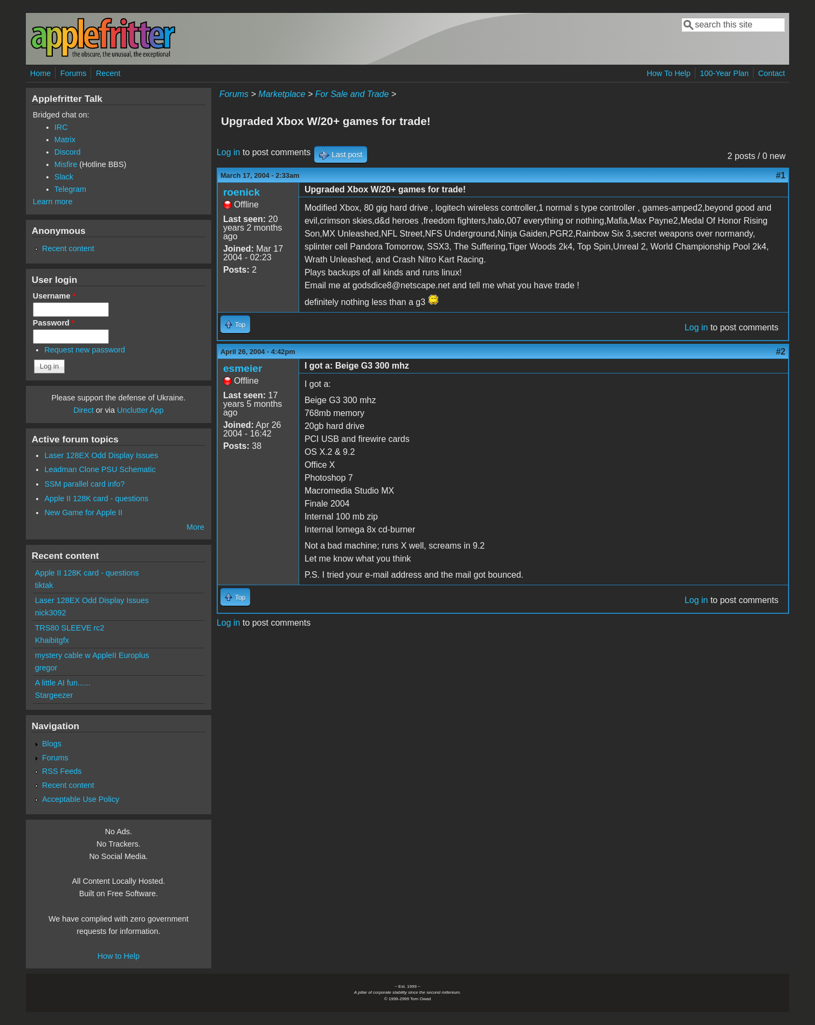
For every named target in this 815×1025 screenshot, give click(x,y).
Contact (771, 73)
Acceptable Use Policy (80, 799)
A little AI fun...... (63, 682)
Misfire (65, 164)
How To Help (668, 73)
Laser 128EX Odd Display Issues (101, 455)
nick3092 (50, 612)
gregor (46, 667)
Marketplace (281, 94)
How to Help (119, 956)
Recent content (68, 248)
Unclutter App (140, 410)
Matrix (64, 139)
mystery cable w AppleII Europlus (92, 655)
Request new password (84, 349)
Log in (228, 152)
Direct (83, 410)
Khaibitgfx (52, 640)
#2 (780, 351)
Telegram (70, 189)
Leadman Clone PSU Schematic (99, 469)
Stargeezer (54, 695)
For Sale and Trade (352, 94)
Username (54, 296)
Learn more (53, 201)
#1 (780, 175)
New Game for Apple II (83, 512)
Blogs (51, 743)
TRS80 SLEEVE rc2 (70, 628)
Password (54, 322)
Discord (67, 152)
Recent (108, 73)
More (195, 527)
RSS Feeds (62, 771)
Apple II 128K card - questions (96, 498)
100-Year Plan (724, 73)
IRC (61, 127)
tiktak (44, 585)
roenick (241, 192)
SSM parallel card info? (84, 484)
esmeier (243, 368)
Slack (63, 176)
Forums (73, 73)
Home (40, 73)
